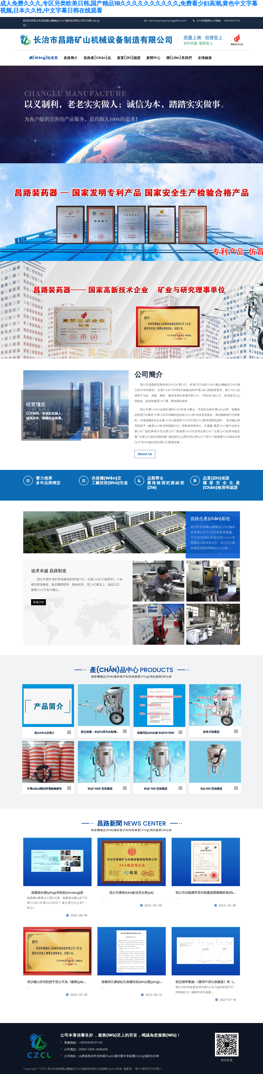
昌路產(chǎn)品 (98, 57)
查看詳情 (38, 602)
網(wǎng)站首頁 (43, 57)
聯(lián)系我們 (180, 57)
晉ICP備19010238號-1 (147, 1068)
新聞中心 (154, 57)
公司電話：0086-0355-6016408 (86, 1049)
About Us (145, 454)
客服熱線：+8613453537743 (83, 1042)
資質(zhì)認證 (129, 57)
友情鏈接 (206, 57)
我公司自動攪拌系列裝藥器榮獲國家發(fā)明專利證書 (206, 892)
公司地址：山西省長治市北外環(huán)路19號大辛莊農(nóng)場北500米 (111, 1056)
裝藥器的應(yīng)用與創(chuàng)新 (57, 892)
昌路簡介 (71, 57)
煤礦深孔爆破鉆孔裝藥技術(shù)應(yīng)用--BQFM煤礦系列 (131, 982)
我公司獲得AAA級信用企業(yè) (131, 892)
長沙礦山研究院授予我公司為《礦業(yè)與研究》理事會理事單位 (57, 982)
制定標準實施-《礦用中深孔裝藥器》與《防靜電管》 (206, 982)
